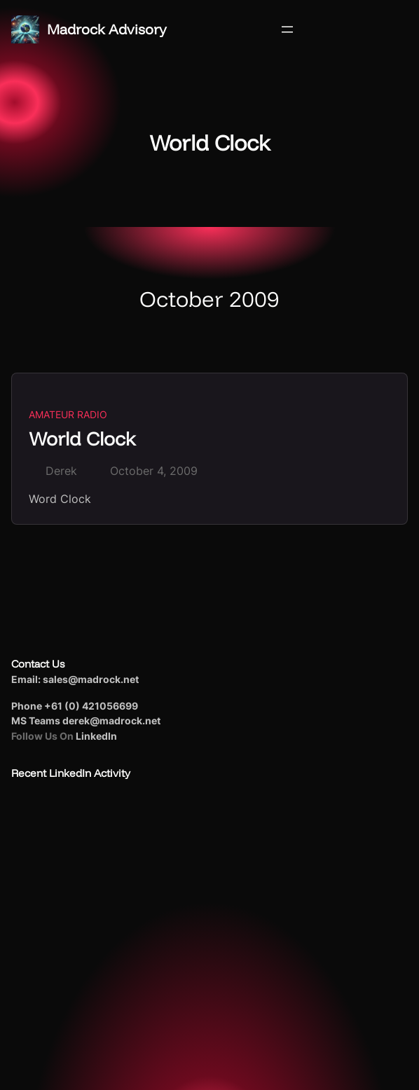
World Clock (82, 438)
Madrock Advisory (107, 29)
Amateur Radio (68, 414)
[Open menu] (287, 29)
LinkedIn (96, 736)
